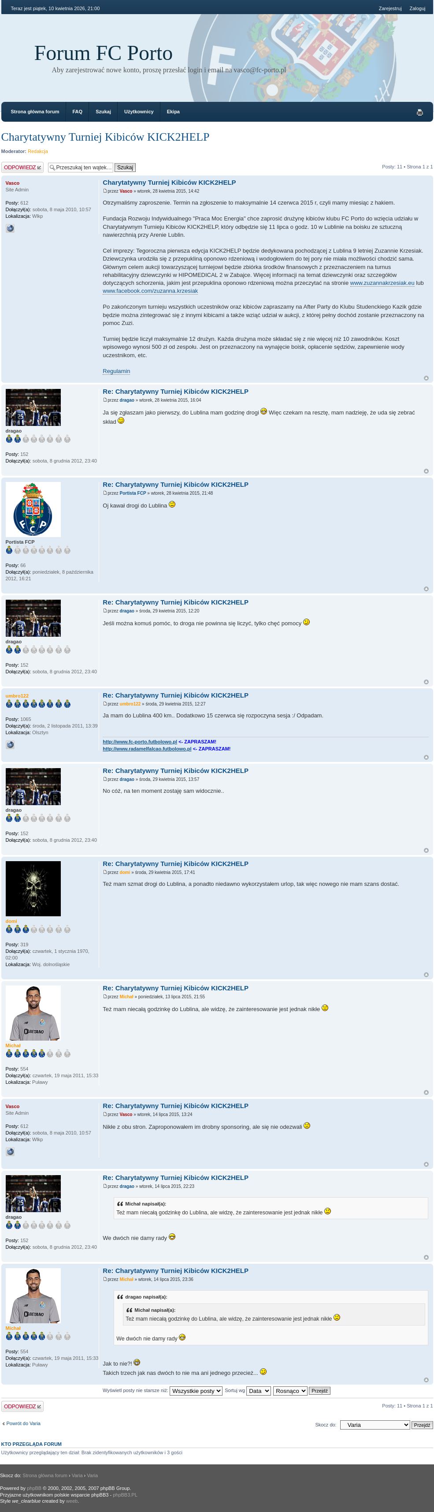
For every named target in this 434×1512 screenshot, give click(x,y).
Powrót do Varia (24, 1423)
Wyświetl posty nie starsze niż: (163, 1390)
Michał (127, 996)
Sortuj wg (248, 1390)
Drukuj (419, 112)
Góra (426, 378)
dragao (127, 400)
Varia (77, 1475)
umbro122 (130, 704)
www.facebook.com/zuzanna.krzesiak (150, 290)
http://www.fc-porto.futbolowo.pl (140, 741)
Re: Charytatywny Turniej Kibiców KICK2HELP (176, 391)
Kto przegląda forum (31, 1444)
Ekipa (173, 111)
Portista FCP (133, 493)
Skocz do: (325, 1424)
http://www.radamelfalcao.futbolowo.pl (147, 748)
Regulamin (116, 371)
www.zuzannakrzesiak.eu (382, 283)
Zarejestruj (390, 8)
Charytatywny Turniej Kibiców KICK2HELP (105, 137)
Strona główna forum (35, 111)
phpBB (34, 1488)
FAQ (78, 111)
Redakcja (38, 151)
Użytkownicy (139, 111)
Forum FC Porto (103, 52)
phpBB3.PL (125, 1494)
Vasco (126, 191)
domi (125, 872)
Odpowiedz (22, 167)
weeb (72, 1501)
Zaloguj (417, 8)
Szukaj (103, 111)
